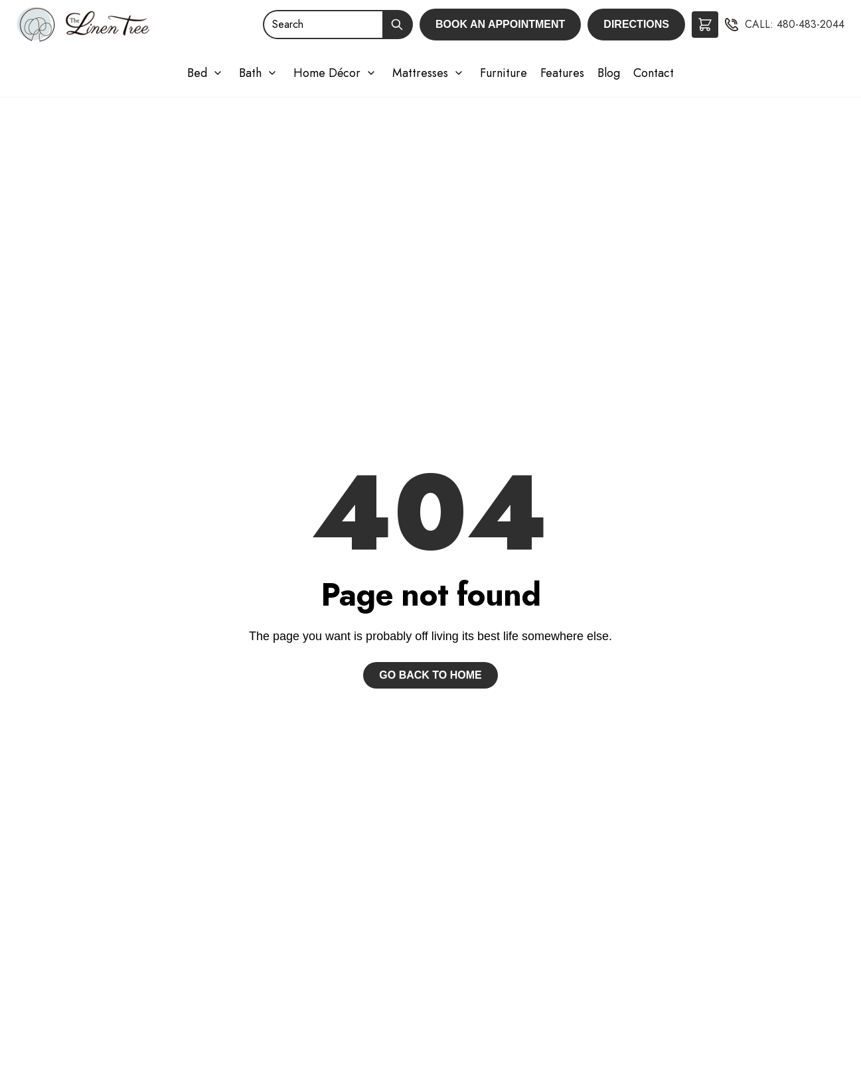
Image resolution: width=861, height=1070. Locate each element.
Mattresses (420, 73)
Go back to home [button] (430, 675)
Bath (250, 73)
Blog (608, 73)
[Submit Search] (397, 24)
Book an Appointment (500, 24)
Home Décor (326, 73)
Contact (653, 73)
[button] (705, 24)
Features (562, 73)
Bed (197, 73)
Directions (636, 24)
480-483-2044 (810, 24)
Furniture (503, 73)
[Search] (322, 24)
